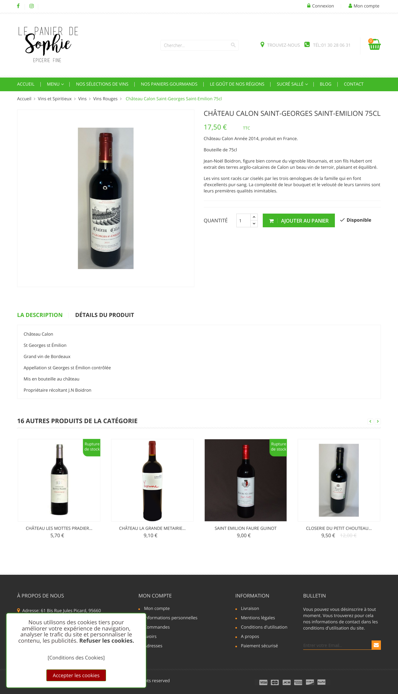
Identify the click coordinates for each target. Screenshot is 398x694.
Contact (353, 84)
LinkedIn (45, 6)
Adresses (153, 646)
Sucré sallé (290, 84)
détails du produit (104, 315)
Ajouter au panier (299, 220)
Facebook (18, 6)
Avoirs (150, 637)
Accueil (26, 84)
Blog (325, 84)
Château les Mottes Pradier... (59, 508)
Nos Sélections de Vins (102, 84)
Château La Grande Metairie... (152, 508)
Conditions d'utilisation (264, 627)
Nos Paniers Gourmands (169, 84)
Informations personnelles (170, 618)
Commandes (157, 627)
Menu (54, 84)
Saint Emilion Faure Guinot (245, 508)
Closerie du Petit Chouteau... (339, 508)
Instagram (31, 6)
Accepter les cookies (76, 675)
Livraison (250, 609)
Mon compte (155, 595)
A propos (250, 637)
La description (40, 315)
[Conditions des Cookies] (76, 657)
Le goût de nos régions (237, 84)
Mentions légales (258, 618)
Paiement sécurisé (259, 646)
